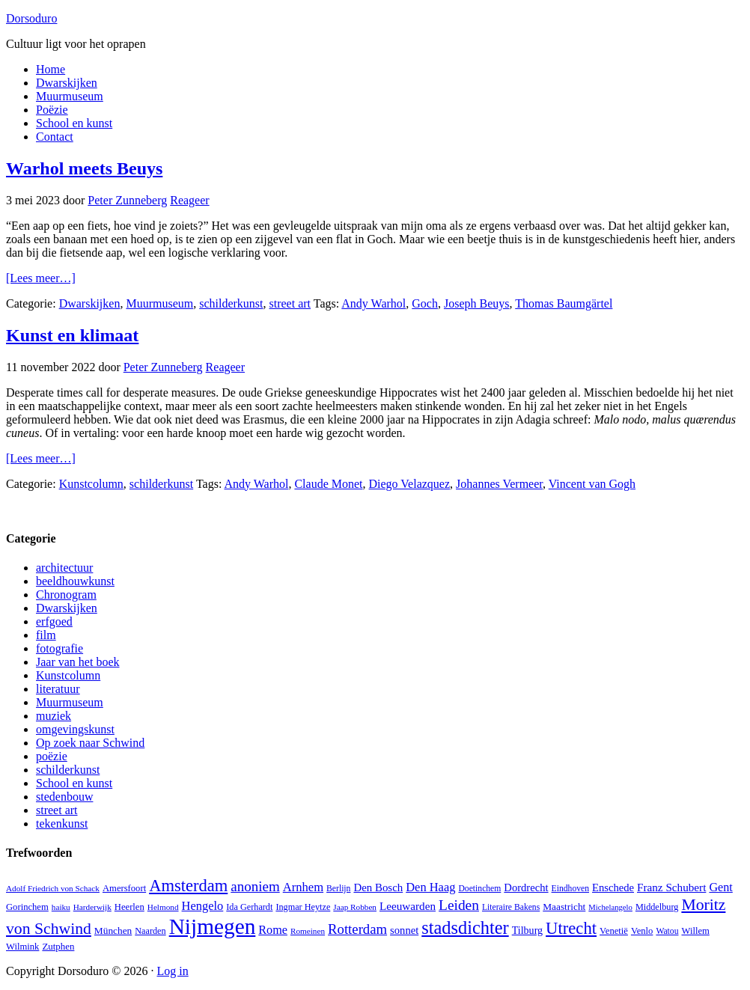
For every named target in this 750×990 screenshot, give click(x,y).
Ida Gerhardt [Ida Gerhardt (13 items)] (249, 907)
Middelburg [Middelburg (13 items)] (656, 907)
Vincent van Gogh (592, 483)
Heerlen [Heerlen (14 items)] (129, 907)
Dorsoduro (31, 18)
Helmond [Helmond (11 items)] (163, 906)
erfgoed (54, 621)
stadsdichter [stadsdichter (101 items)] (464, 927)
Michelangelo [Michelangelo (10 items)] (610, 907)
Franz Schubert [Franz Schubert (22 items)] (671, 887)
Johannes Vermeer (499, 483)
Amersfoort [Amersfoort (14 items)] (124, 888)
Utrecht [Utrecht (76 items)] (571, 928)
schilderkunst (231, 303)
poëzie (51, 756)
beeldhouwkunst (75, 581)
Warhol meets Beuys (84, 168)
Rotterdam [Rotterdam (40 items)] (357, 929)
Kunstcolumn (91, 483)
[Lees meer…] (41, 278)
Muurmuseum (159, 303)
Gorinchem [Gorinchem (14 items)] (27, 907)
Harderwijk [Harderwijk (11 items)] (92, 906)
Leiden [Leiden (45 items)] (459, 905)
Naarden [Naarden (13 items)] (150, 931)
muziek (53, 715)
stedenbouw (64, 796)
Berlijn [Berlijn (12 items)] (338, 888)
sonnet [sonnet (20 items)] (404, 930)
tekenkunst (62, 823)
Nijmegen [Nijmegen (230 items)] (212, 926)
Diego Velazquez (410, 483)
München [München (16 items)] (113, 930)
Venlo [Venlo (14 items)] (642, 931)
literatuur (58, 688)
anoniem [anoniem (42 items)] (255, 886)
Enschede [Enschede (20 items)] (613, 887)
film (46, 635)
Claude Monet (328, 483)
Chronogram (66, 594)
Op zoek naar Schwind (90, 742)
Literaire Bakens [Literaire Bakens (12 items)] (511, 907)
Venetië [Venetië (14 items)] (614, 931)
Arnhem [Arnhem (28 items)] (303, 887)
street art (290, 303)
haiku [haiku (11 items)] (61, 906)
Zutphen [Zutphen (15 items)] (58, 946)
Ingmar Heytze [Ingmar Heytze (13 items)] (302, 907)
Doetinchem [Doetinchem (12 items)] (479, 888)
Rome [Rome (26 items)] (272, 929)
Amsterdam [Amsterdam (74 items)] (188, 885)
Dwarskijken (90, 303)
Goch (425, 303)
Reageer (189, 200)
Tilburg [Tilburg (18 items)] (527, 930)
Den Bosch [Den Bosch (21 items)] (378, 887)
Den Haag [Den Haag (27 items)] (430, 887)
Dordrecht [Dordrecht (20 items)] (526, 887)
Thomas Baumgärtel (563, 303)
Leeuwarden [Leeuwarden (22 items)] (407, 905)
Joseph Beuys (477, 303)
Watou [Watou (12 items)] (667, 931)
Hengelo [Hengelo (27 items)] (203, 906)
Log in (172, 971)
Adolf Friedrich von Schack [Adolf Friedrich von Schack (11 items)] (53, 888)
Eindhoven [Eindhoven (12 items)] (570, 888)
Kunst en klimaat (72, 335)
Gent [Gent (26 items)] (720, 887)
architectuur (64, 567)
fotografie (59, 648)
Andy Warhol (373, 303)
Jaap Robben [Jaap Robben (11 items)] (354, 906)
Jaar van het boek (78, 662)
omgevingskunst (75, 729)
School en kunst (74, 783)
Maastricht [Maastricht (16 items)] (564, 906)
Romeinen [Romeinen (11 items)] (307, 930)
